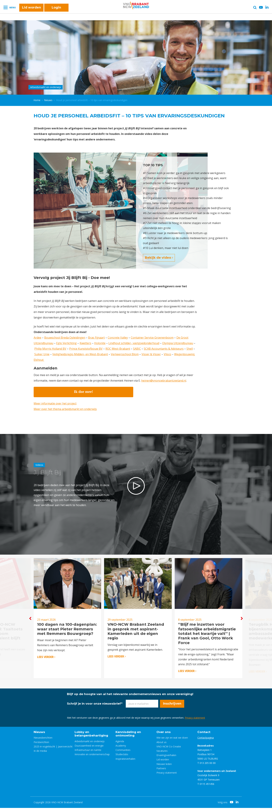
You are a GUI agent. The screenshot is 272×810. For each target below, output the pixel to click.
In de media (40, 753)
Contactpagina (205, 739)
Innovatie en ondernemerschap (92, 756)
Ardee (37, 337)
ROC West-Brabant (117, 349)
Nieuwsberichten (43, 739)
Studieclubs (122, 756)
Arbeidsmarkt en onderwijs (90, 743)
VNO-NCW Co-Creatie (168, 748)
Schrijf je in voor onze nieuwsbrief (94, 705)
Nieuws (48, 100)
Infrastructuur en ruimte (88, 752)
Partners (161, 770)
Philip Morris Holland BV (50, 349)
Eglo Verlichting (66, 343)
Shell (189, 349)
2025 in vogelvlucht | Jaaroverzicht (53, 748)
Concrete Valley (118, 337)
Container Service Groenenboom (152, 337)
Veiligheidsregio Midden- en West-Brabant (80, 354)
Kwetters (85, 343)
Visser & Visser (151, 354)
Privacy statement (195, 719)
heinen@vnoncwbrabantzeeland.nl (163, 380)
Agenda (120, 743)
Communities (123, 752)
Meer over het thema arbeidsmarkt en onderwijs (65, 409)
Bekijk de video (159, 258)
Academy (121, 747)
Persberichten (41, 744)
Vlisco (167, 354)
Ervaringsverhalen (166, 757)
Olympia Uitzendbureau (177, 343)
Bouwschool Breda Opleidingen (64, 337)
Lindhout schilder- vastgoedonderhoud (133, 343)
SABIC (137, 349)
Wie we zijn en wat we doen (172, 739)
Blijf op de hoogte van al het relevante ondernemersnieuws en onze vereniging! (130, 696)
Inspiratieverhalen (125, 760)
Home (37, 100)
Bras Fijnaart (96, 337)
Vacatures (162, 753)
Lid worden (31, 9)
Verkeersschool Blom (125, 354)
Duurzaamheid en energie (89, 747)
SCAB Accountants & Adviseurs (164, 349)
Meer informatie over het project (55, 403)
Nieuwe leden (164, 766)
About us (161, 744)
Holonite (99, 343)
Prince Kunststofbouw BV (86, 349)
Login (56, 9)
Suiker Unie (41, 354)
